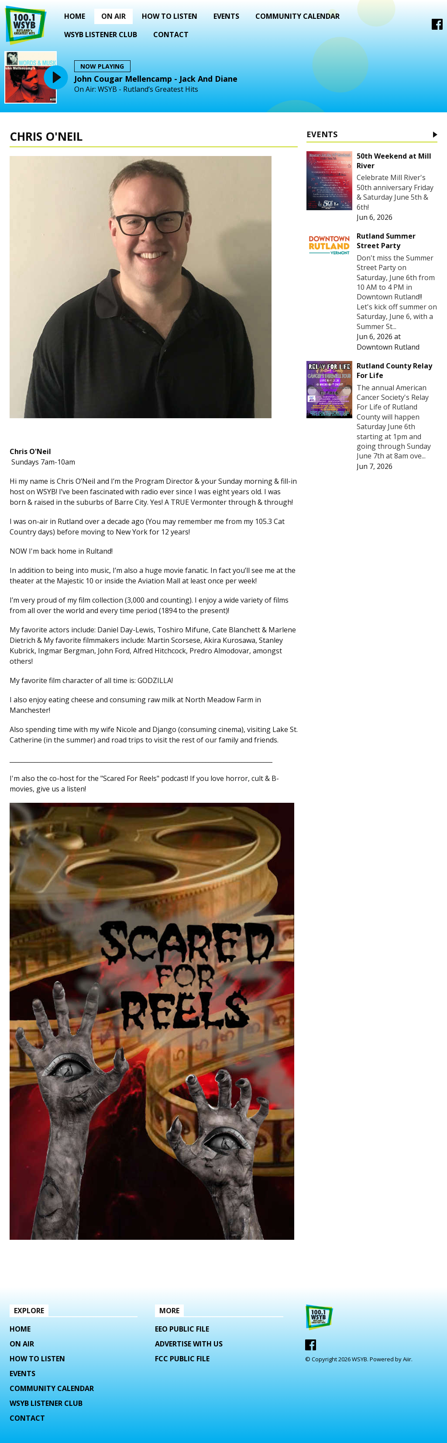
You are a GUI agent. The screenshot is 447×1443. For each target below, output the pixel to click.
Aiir (407, 1359)
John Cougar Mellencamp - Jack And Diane (155, 78)
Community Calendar (297, 16)
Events (226, 16)
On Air (113, 16)
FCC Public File (182, 1358)
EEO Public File (182, 1329)
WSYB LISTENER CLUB (100, 34)
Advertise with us (189, 1344)
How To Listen (169, 16)
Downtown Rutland (388, 347)
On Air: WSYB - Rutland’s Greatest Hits (136, 89)
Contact (171, 34)
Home (74, 16)
